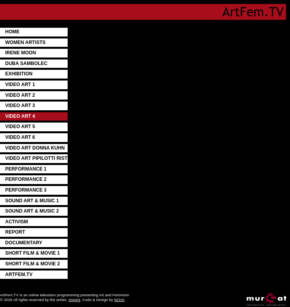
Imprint (74, 299)
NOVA (119, 299)
